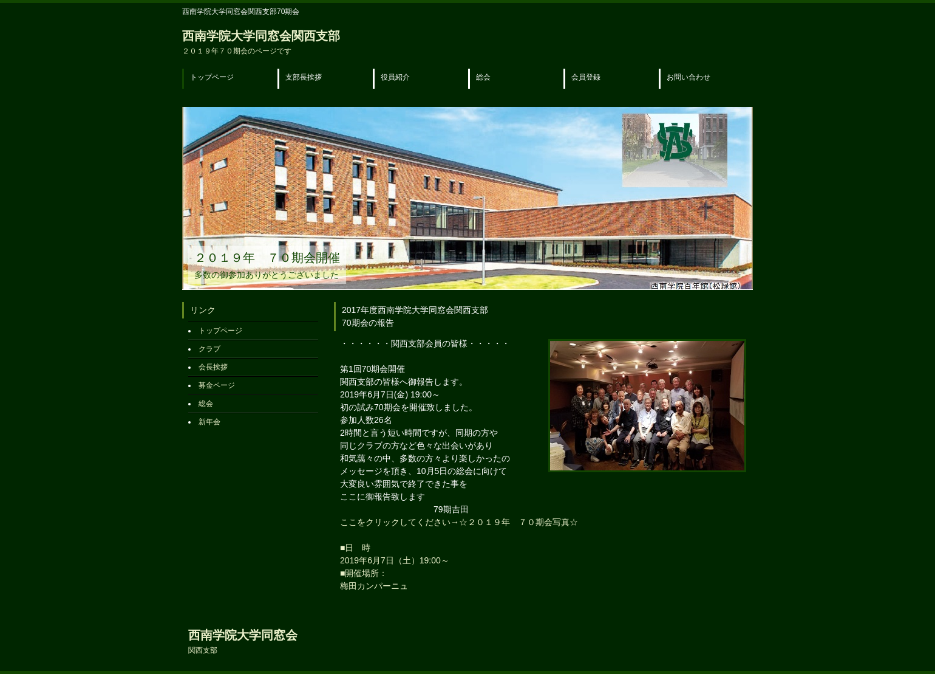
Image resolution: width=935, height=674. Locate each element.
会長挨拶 (213, 367)
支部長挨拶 (303, 77)
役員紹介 (395, 77)
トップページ (212, 77)
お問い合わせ (688, 77)
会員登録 (585, 77)
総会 (483, 77)
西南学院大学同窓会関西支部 (261, 42)
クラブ (209, 349)
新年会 (209, 422)
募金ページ (217, 385)
